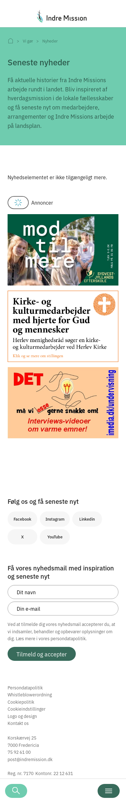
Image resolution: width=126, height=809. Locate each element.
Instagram (54, 519)
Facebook (22, 519)
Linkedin (87, 519)
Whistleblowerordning (30, 694)
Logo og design (22, 716)
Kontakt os (18, 723)
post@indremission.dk (30, 759)
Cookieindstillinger (26, 709)
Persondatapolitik (25, 687)
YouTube (55, 536)
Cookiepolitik (21, 702)
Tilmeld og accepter (41, 654)
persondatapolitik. (69, 638)
